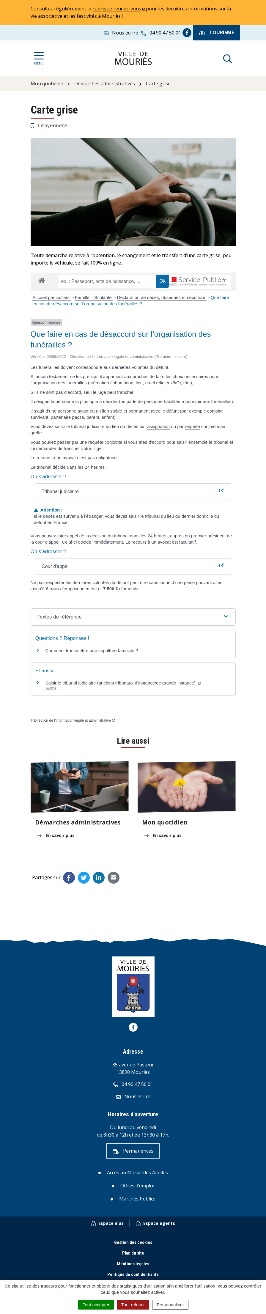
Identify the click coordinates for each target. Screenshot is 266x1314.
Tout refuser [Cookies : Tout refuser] (133, 1304)
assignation (158, 426)
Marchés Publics (137, 1198)
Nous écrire (133, 1096)
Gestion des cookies (133, 1242)
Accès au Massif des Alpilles (137, 1172)
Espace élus (107, 1223)
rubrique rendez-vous (118, 8)
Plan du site (133, 1253)
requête (192, 426)
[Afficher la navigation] (39, 58)
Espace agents (155, 1223)
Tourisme (216, 32)
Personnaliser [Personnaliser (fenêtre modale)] (170, 1304)
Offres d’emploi (137, 1185)
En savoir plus (55, 835)
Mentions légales (133, 1263)
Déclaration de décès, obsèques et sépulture (162, 297)
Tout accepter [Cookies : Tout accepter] (96, 1304)
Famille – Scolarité (94, 297)
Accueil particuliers (51, 297)
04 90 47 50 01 (133, 1084)
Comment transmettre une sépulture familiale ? (91, 650)
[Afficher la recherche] (228, 58)
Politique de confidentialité (133, 1274)
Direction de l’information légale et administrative (74, 720)
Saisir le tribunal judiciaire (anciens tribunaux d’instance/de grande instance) (123, 682)
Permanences (133, 1151)
